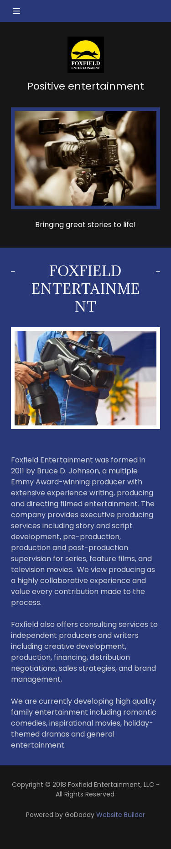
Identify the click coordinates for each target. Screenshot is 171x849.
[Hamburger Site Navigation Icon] (20, 10)
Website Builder (120, 814)
